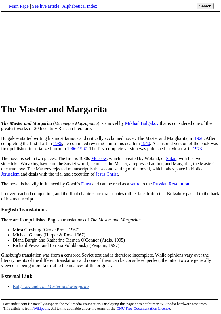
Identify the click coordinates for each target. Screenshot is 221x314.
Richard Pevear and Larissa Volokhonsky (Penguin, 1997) (66, 245)
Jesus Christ (107, 174)
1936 (57, 143)
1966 (71, 148)
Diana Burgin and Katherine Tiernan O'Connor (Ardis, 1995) (69, 240)
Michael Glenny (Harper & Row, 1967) (49, 234)
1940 (145, 143)
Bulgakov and (51, 286)
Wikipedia (41, 308)
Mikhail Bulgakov (142, 123)
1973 (197, 148)
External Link (17, 276)
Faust (86, 183)
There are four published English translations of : (71, 219)
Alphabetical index (79, 6)
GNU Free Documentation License (143, 308)
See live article (45, 6)
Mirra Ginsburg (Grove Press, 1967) (46, 229)
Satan (171, 158)
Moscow (99, 158)
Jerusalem (10, 174)
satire (135, 183)
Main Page (19, 6)
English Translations (24, 210)
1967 (82, 148)
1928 (199, 138)
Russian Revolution (171, 183)
